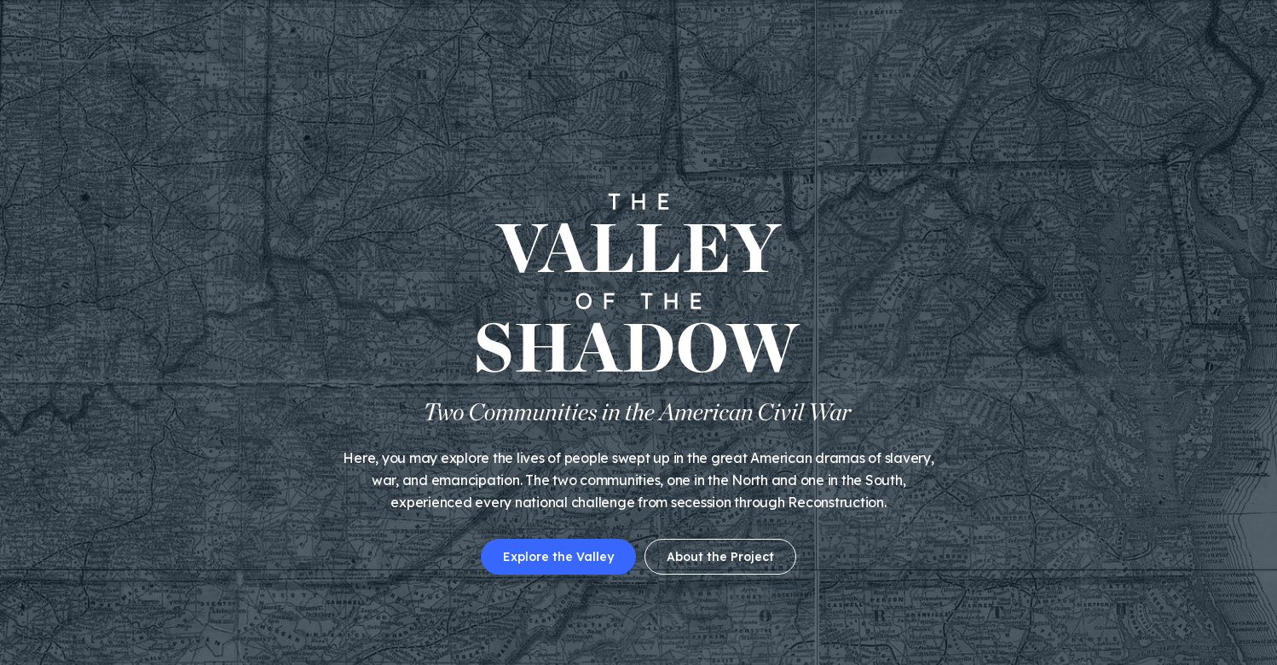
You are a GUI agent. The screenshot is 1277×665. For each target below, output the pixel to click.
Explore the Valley (558, 556)
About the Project (720, 556)
